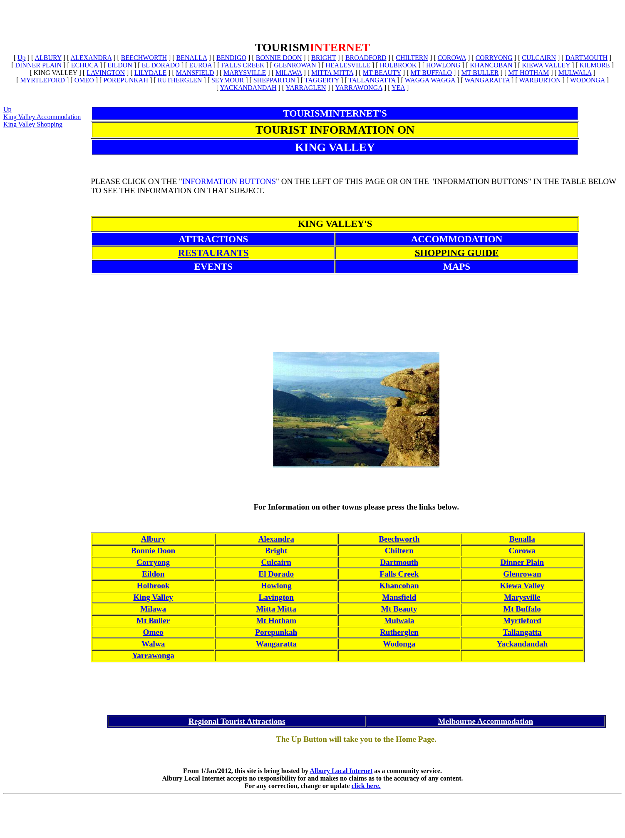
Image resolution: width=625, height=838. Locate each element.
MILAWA (288, 72)
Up (21, 57)
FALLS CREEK (242, 65)
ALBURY (48, 57)
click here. (366, 785)
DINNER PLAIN (38, 65)
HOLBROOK (398, 65)
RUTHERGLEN (180, 80)
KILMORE (595, 65)
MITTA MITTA (332, 72)
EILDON (119, 65)
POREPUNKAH (125, 80)
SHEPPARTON (274, 80)
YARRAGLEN (306, 87)
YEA (398, 87)
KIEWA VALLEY (546, 65)
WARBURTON (540, 80)
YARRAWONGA (358, 87)
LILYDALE (150, 72)
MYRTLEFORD (42, 80)
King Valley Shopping (32, 124)
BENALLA (191, 57)
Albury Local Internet (341, 770)
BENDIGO (231, 57)
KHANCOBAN (491, 65)
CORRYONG (494, 57)
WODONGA (587, 80)
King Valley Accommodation (42, 116)
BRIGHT (323, 57)
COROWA (452, 57)
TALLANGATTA (371, 80)
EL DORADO (161, 65)
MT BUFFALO (431, 72)
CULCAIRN (539, 57)
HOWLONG (443, 65)
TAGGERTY (322, 80)
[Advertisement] (312, 22)
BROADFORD (366, 57)
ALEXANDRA (91, 57)
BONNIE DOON (279, 57)
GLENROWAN (295, 65)
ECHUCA (84, 65)
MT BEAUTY (382, 72)
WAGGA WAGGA (430, 80)
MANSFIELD (195, 72)
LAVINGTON (106, 72)
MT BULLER (480, 72)
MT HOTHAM (528, 72)
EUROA (200, 65)
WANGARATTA (487, 80)
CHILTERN (412, 57)
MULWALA (575, 72)
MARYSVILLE (244, 72)
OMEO (84, 80)
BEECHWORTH (144, 57)
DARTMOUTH (586, 57)
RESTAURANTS (213, 252)
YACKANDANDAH (248, 87)
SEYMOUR (227, 80)
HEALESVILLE (347, 65)
